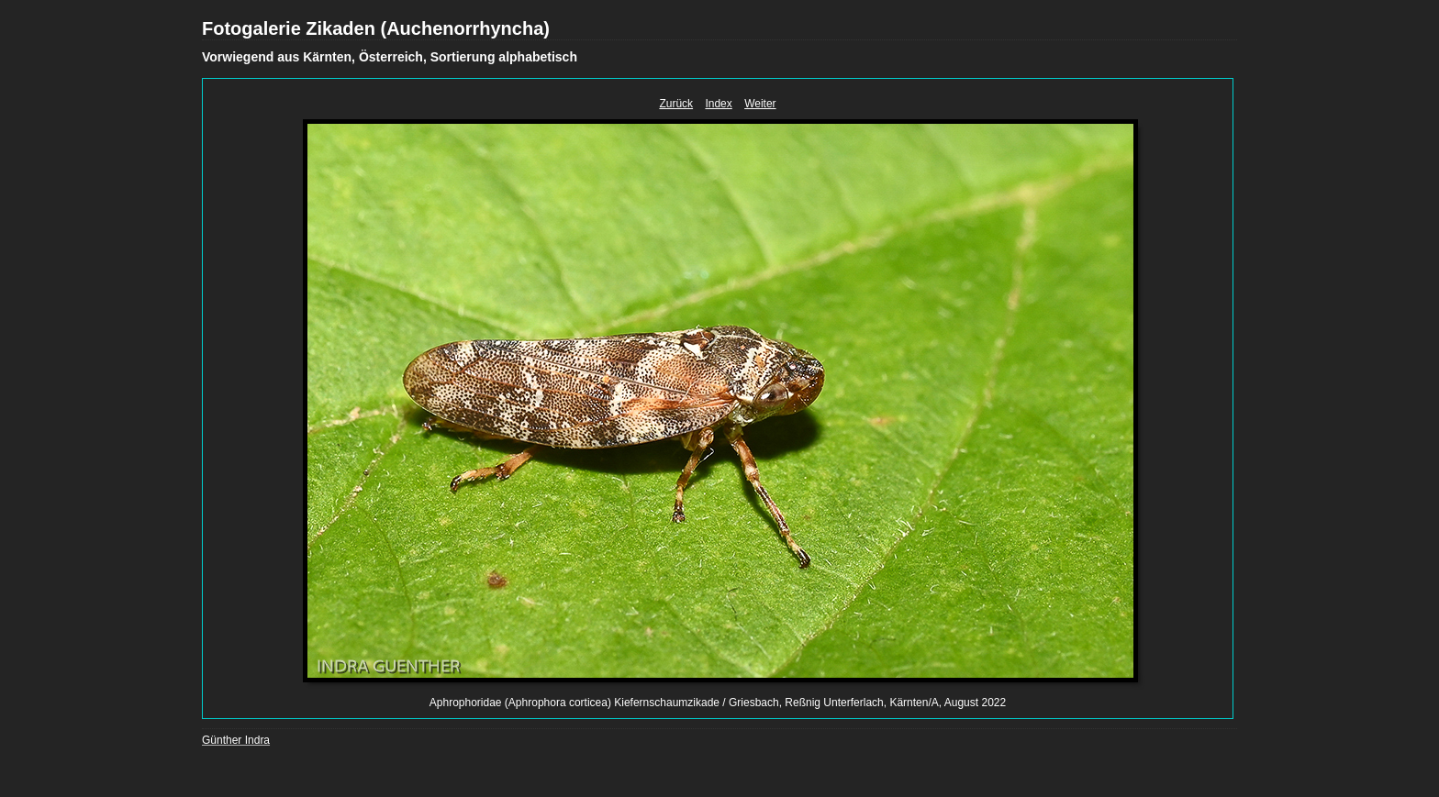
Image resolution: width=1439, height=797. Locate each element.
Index (718, 103)
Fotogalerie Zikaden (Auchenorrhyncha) (376, 28)
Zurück (676, 103)
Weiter (759, 103)
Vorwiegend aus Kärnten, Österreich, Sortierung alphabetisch (389, 57)
